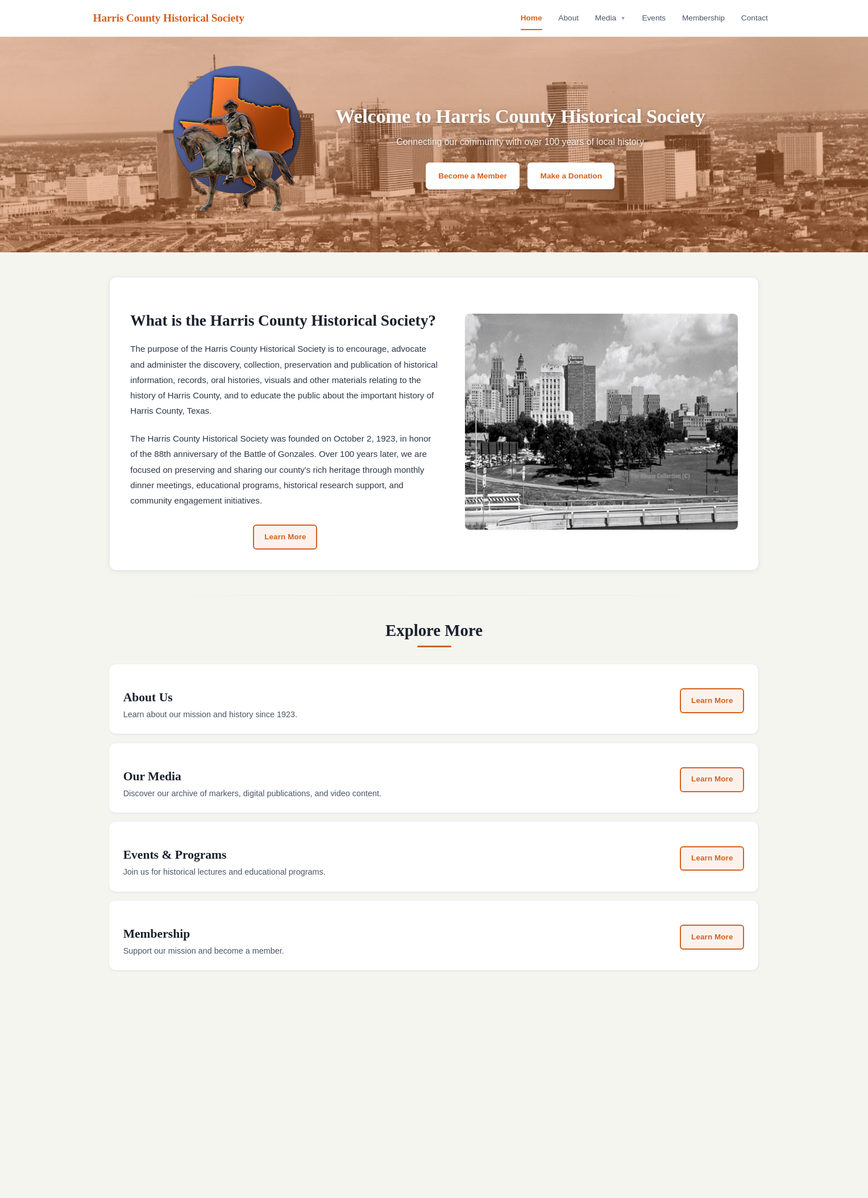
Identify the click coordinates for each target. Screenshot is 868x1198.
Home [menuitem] (531, 18)
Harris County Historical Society (168, 18)
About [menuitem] (568, 18)
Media (610, 18)
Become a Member (472, 176)
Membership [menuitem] (703, 18)
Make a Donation (572, 176)
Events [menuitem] (654, 18)
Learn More (285, 537)
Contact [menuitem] (754, 18)
